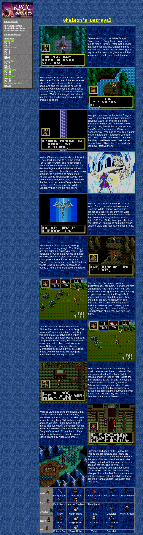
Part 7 (7, 59)
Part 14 (7, 81)
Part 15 (7, 85)
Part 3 (7, 50)
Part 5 (7, 54)
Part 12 (7, 74)
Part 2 (7, 45)
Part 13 (7, 79)
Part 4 (7, 52)
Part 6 (7, 56)
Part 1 (7, 43)
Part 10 (7, 67)
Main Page (9, 39)
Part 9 (7, 65)
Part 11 (7, 72)
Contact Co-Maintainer (15, 28)
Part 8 (7, 63)
